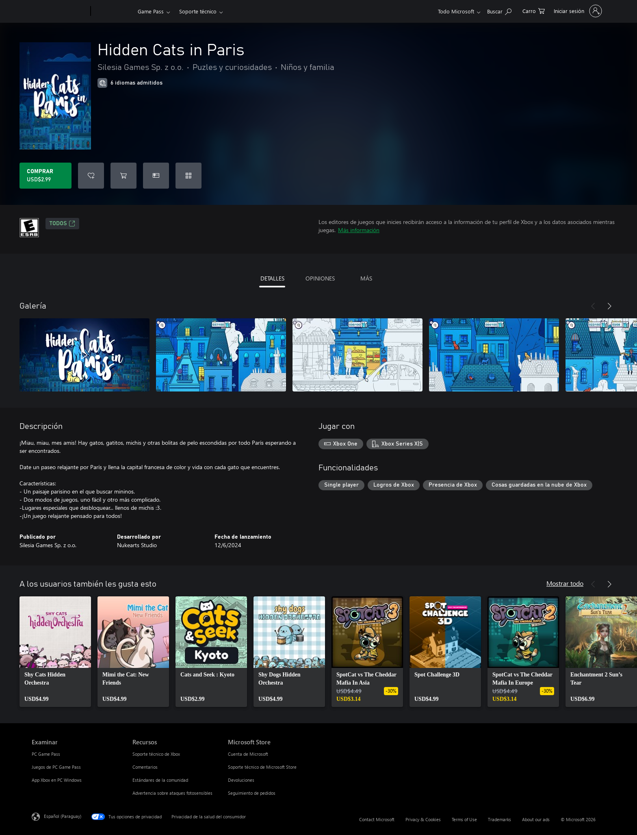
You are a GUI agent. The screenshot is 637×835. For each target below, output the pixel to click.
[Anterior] (593, 306)
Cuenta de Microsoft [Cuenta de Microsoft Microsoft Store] (248, 754)
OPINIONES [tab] (320, 278)
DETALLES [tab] (272, 278)
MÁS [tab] (366, 278)
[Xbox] (113, 11)
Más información (358, 230)
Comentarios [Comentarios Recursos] (145, 767)
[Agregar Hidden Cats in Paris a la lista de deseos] (91, 176)
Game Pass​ (151, 11)
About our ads (536, 819)
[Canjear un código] (189, 176)
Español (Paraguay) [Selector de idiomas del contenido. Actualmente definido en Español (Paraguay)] (62, 816)
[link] (55, 651)
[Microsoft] (59, 11)
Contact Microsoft (376, 819)
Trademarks (499, 819)
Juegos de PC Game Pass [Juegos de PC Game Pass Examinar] (56, 767)
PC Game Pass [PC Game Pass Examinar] (46, 754)
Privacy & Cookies (423, 819)
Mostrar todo (564, 583)
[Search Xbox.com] (499, 10)
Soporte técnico (198, 11)
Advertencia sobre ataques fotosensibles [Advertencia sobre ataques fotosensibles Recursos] (172, 793)
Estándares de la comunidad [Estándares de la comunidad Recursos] (160, 780)
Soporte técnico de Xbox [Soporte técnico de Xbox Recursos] (156, 754)
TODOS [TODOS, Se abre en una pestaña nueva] (62, 223)
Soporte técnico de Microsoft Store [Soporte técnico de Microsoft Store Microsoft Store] (262, 767)
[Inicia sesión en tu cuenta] (577, 11)
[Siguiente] (609, 306)
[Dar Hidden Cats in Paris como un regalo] (156, 176)
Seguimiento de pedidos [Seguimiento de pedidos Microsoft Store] (251, 793)
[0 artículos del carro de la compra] (533, 10)
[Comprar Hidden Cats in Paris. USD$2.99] (46, 176)
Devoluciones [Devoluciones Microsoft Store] (241, 780)
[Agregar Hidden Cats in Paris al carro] (123, 176)
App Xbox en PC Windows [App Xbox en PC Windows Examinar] (57, 780)
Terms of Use (464, 819)
